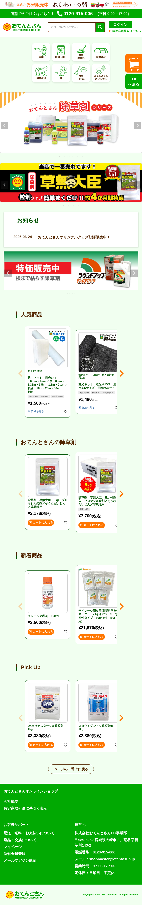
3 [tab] (65, 157)
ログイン (120, 25)
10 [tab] (82, 157)
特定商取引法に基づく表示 (25, 808)
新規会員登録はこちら (124, 31)
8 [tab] (77, 157)
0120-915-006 (75, 13)
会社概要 (11, 802)
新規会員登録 (14, 854)
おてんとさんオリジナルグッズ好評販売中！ (61, 236)
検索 (100, 27)
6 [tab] (72, 157)
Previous (4, 125)
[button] (20, 373)
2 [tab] (62, 157)
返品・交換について (20, 840)
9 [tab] (80, 157)
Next (137, 125)
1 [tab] (60, 157)
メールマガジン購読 (20, 860)
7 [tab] (75, 157)
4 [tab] (67, 157)
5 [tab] (70, 157)
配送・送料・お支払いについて (29, 833)
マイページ (13, 847)
